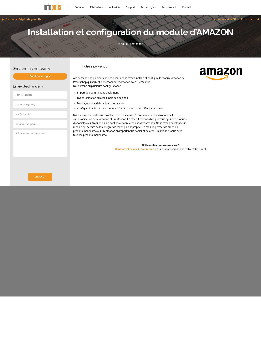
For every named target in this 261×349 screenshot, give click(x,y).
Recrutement (169, 7)
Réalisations (96, 7)
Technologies (148, 7)
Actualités (114, 7)
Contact (186, 7)
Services (79, 7)
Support (130, 7)
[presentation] (40, 165)
